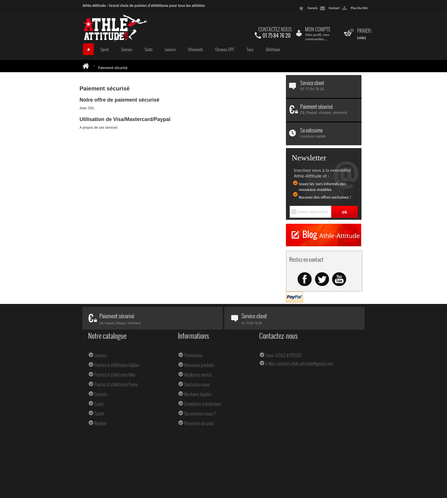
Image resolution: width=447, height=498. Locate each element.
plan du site (359, 8)
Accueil (88, 49)
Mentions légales (197, 394)
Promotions (193, 355)
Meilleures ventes (198, 375)
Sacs (250, 49)
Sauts (149, 49)
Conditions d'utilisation (202, 404)
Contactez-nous (197, 384)
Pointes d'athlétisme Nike (115, 375)
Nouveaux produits (199, 365)
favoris (313, 8)
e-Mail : (271, 363)
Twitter (322, 279)
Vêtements (195, 49)
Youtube (339, 279)
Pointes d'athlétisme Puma (116, 384)
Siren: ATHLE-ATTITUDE (283, 355)
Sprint (104, 49)
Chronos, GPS (224, 49)
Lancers (170, 49)
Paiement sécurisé (199, 423)
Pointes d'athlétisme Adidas (116, 365)
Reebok (100, 423)
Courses (126, 49)
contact (334, 8)
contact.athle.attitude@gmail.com (305, 363)
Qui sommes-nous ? (200, 413)
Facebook (305, 279)
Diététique (273, 49)
